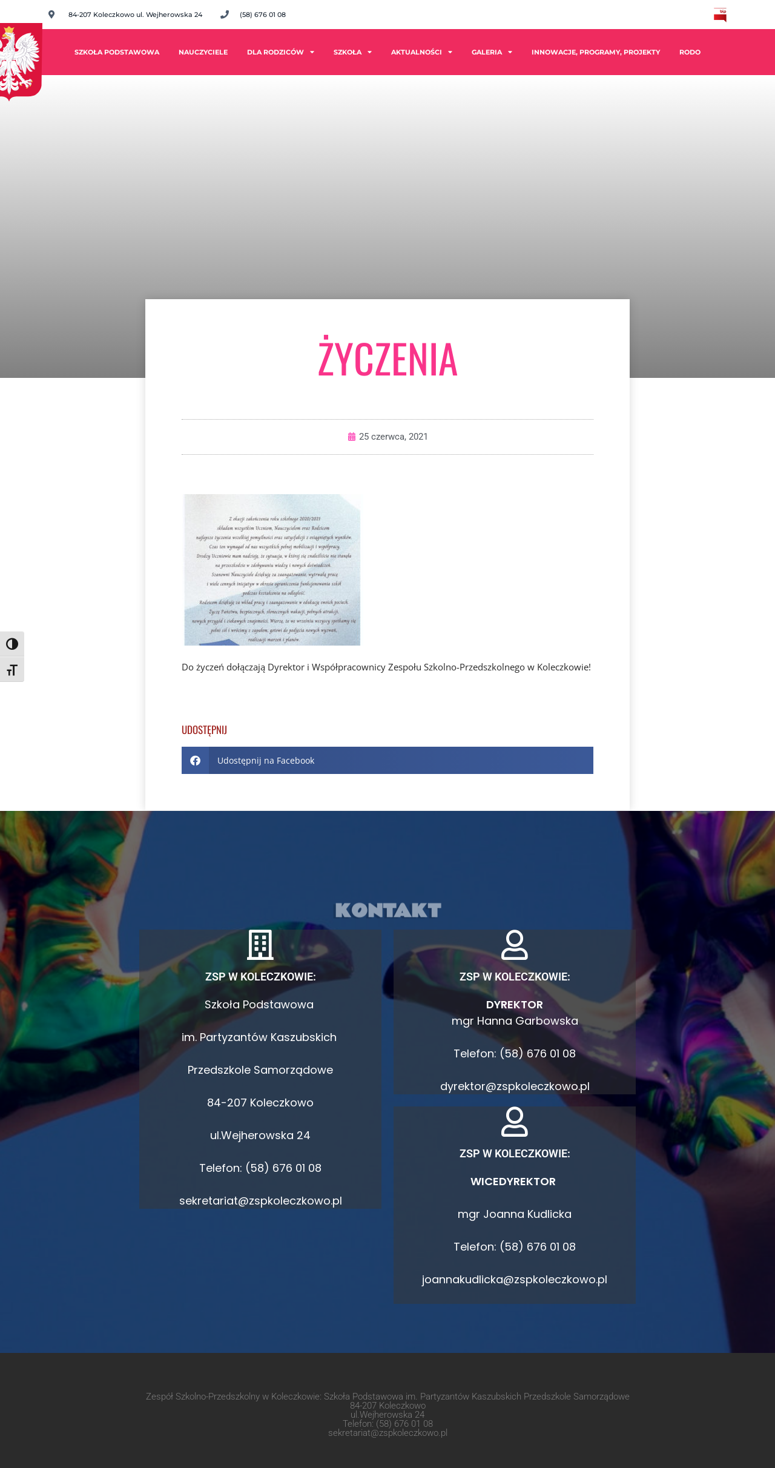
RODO (690, 52)
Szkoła (353, 51)
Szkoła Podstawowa (116, 52)
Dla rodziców (280, 51)
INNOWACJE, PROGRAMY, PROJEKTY (596, 52)
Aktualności (421, 51)
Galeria (492, 51)
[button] (387, 760)
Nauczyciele (203, 52)
